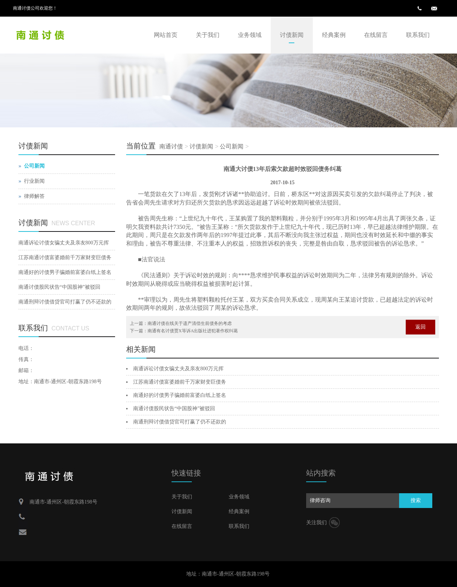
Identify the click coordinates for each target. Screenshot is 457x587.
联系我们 (418, 35)
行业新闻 (34, 181)
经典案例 (334, 35)
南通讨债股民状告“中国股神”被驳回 (174, 408)
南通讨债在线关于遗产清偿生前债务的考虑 (190, 323)
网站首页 (165, 35)
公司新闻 (231, 146)
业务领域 (250, 35)
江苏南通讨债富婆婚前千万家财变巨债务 (179, 382)
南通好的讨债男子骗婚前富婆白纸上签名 (179, 395)
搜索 (416, 500)
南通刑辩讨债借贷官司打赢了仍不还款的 (179, 422)
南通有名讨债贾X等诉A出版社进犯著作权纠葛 (193, 330)
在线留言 (376, 35)
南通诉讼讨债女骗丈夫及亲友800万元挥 (178, 368)
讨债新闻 (292, 35)
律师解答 (34, 196)
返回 (420, 327)
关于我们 (207, 35)
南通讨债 (171, 146)
